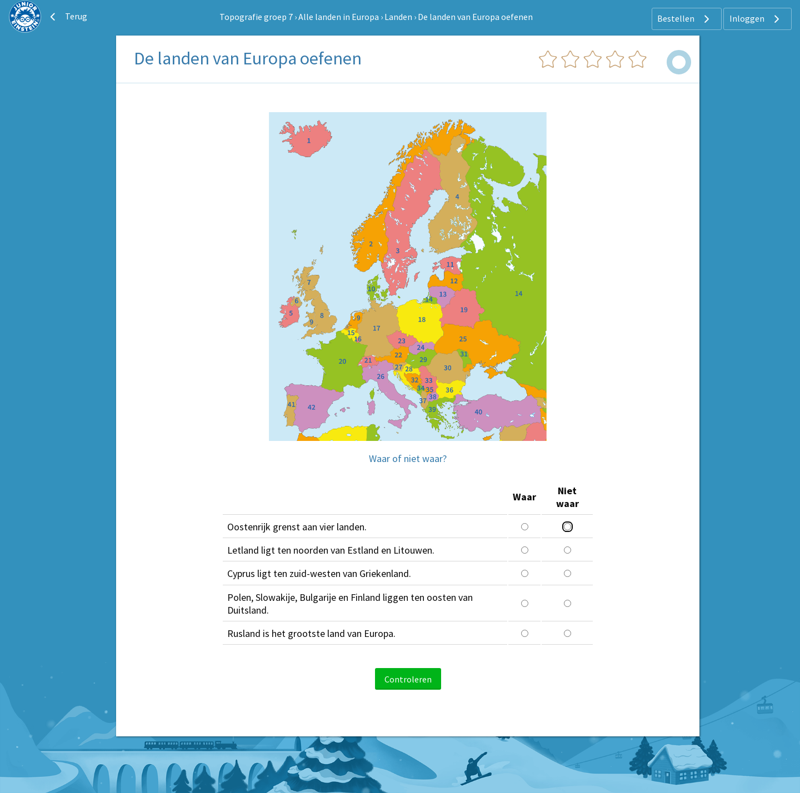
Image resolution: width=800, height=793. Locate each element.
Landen (398, 16)
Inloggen (755, 19)
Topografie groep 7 (256, 16)
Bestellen (684, 19)
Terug (67, 17)
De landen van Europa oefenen (475, 16)
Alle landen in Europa (338, 16)
